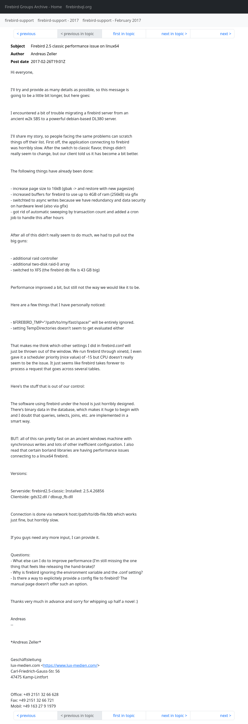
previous (27, 33)
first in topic (124, 33)
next (224, 33)
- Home (33, 6)
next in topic (173, 33)
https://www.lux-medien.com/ (70, 665)
